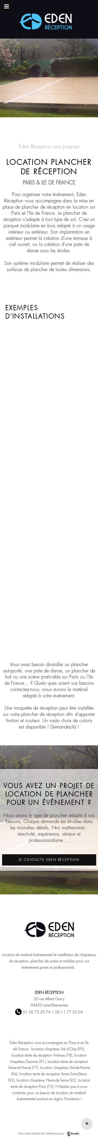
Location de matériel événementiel (27, 955)
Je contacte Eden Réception (49, 859)
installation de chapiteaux (76, 955)
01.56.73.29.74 (37, 1012)
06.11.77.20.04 (69, 1012)
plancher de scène (44, 961)
